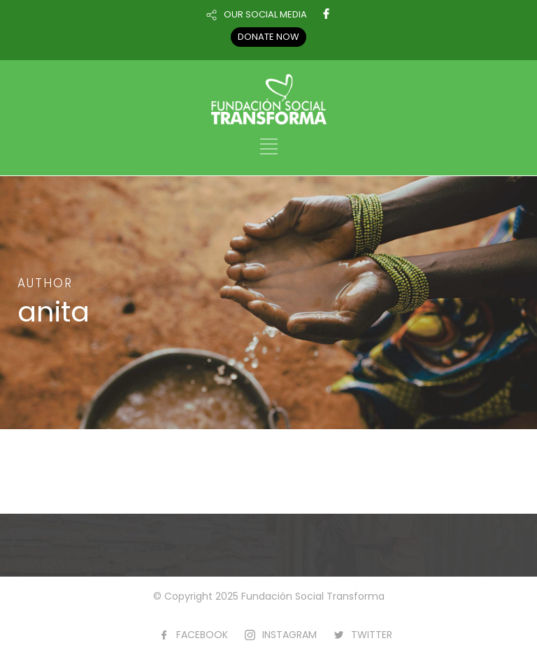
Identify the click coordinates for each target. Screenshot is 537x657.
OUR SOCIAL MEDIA (265, 14)
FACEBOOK (202, 635)
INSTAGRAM (289, 635)
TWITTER (371, 635)
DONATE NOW (268, 36)
